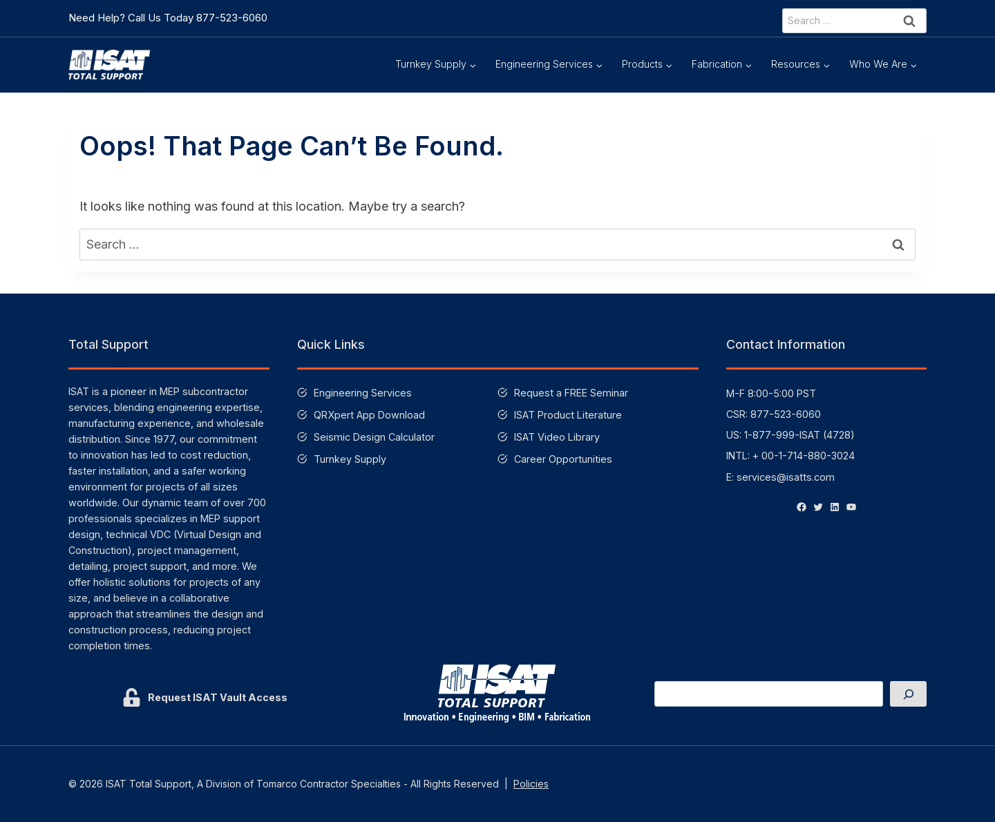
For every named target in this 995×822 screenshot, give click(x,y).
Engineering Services (363, 393)
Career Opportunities (563, 459)
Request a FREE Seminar (571, 393)
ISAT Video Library (557, 437)
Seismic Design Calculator (374, 437)
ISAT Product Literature (568, 415)
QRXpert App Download (369, 415)
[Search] (908, 694)
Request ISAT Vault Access (217, 697)
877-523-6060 (231, 17)
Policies (531, 784)
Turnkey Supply (350, 459)
